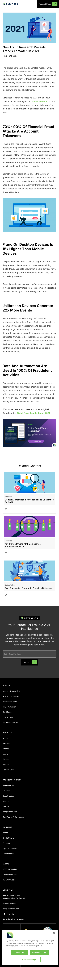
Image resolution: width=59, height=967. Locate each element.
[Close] (54, 933)
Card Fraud (7, 712)
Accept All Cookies (39, 952)
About (5, 738)
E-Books (6, 791)
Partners (6, 743)
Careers (6, 759)
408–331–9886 (9, 903)
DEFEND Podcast (10, 874)
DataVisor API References (13, 817)
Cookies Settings (29, 960)
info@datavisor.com (11, 909)
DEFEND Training (10, 869)
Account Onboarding (11, 691)
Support (6, 764)
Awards (6, 749)
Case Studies (8, 796)
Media (5, 754)
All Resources (8, 785)
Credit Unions (8, 838)
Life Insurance (8, 854)
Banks (5, 833)
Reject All (20, 952)
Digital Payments (10, 848)
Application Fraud (10, 701)
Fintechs (6, 843)
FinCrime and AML (10, 722)
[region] (30, 947)
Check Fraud (8, 717)
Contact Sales (8, 770)
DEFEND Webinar (10, 880)
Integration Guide (10, 812)
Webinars (6, 806)
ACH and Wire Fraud (11, 696)
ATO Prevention (9, 707)
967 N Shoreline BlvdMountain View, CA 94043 (14, 896)
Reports (6, 801)
